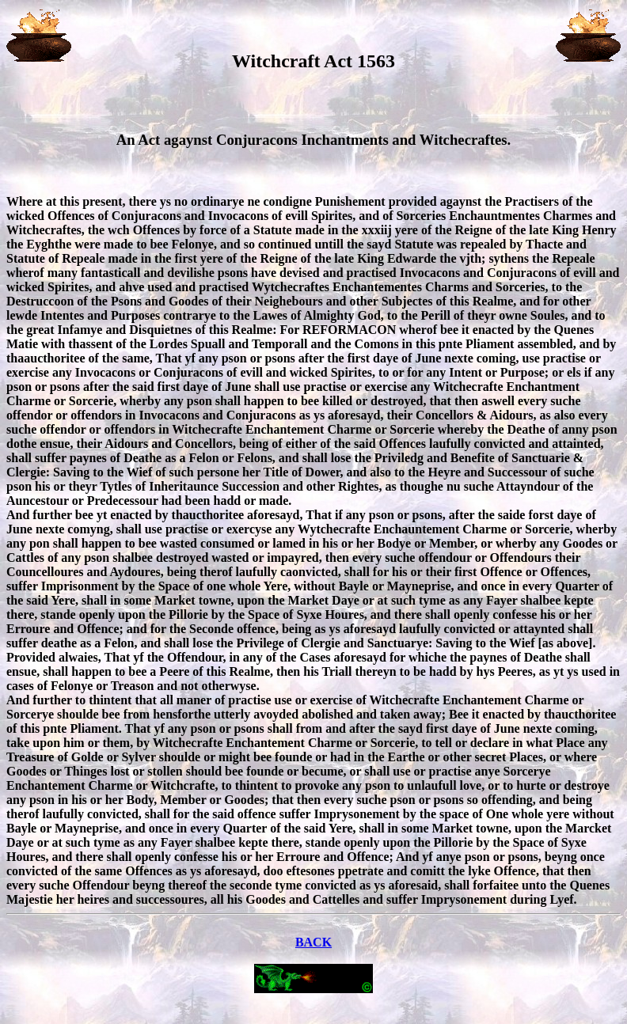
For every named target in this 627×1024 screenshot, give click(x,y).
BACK (313, 942)
